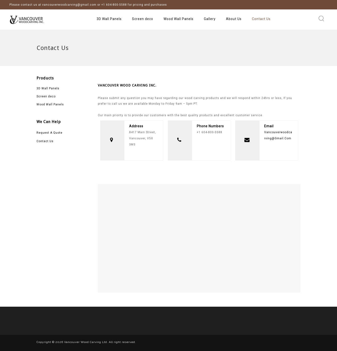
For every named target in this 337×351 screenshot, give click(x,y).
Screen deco (142, 19)
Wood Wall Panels (178, 19)
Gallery (210, 19)
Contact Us (261, 19)
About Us (234, 19)
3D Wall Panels (109, 19)
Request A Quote (49, 132)
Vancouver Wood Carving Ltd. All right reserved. (100, 342)
